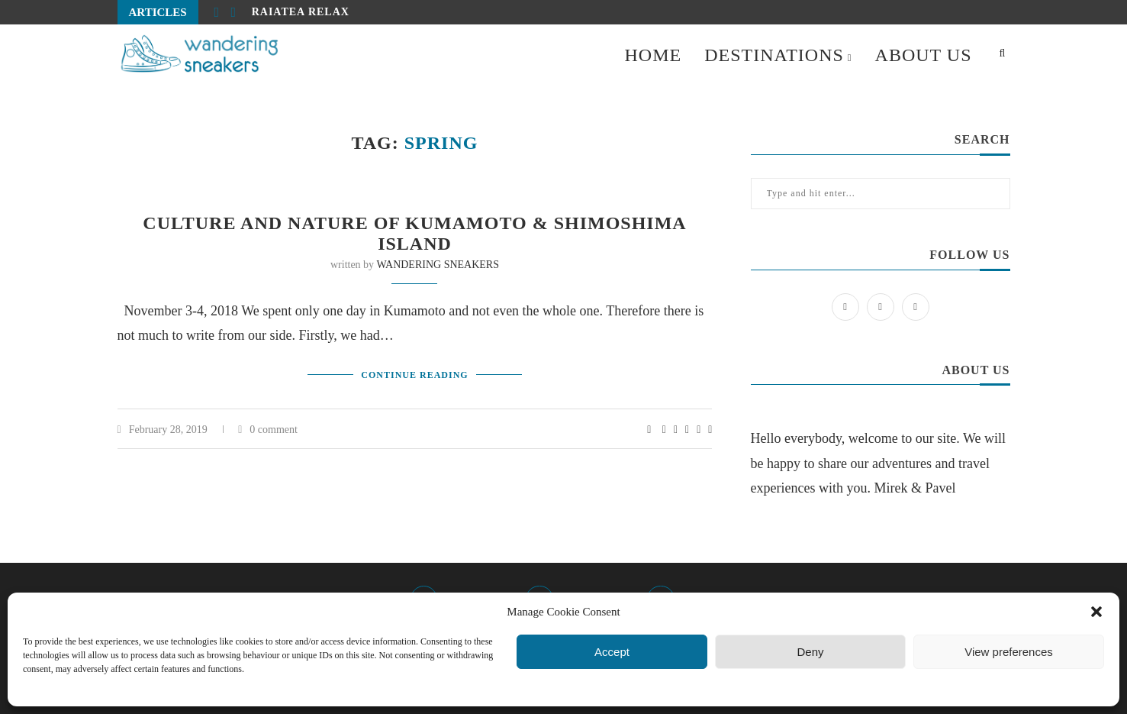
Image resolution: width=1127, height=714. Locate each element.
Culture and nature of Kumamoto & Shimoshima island (414, 233)
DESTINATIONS (774, 55)
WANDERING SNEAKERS (437, 264)
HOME (652, 55)
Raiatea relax (300, 12)
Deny (810, 651)
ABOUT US (923, 55)
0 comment (268, 429)
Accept (612, 651)
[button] (1096, 611)
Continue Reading (414, 375)
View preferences (1008, 651)
